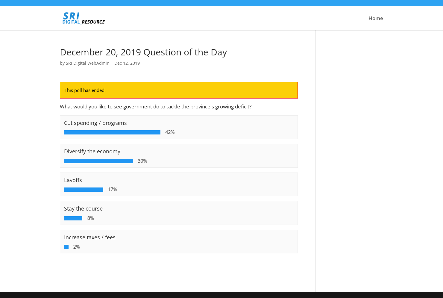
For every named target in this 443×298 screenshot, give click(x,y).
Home (375, 19)
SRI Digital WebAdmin (88, 63)
